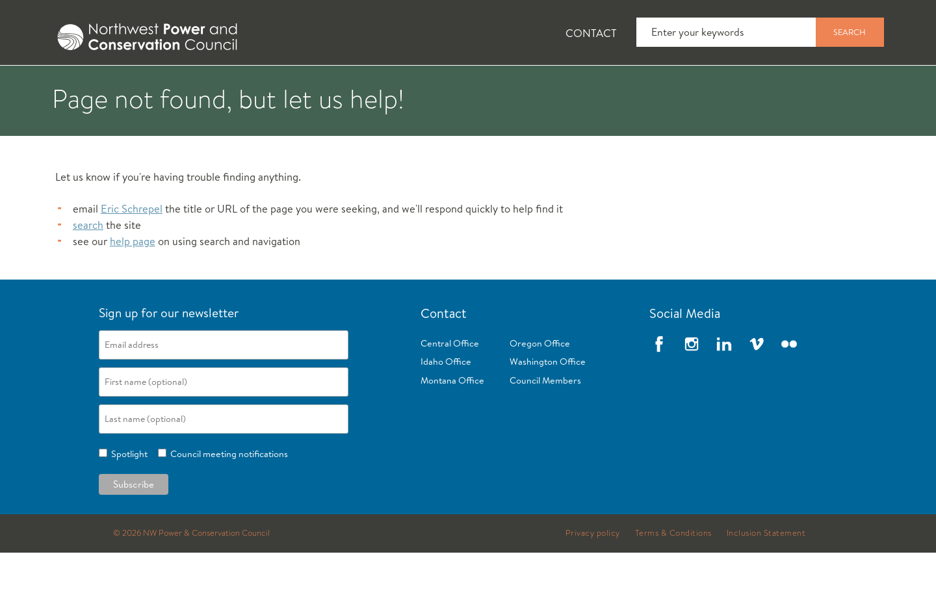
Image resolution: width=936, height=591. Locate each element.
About (89, 85)
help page (132, 279)
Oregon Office (540, 380)
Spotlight (127, 491)
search (88, 263)
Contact (591, 32)
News (164, 85)
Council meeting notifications (227, 491)
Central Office (450, 380)
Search (849, 32)
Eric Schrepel (131, 246)
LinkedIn (724, 381)
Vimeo (756, 381)
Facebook (659, 381)
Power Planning (403, 85)
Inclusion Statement (766, 571)
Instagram (691, 381)
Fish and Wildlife (270, 85)
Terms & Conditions (673, 571)
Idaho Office (446, 399)
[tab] (78, 84)
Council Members (545, 418)
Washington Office (548, 399)
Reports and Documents (650, 85)
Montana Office (452, 418)
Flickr (789, 381)
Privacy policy (593, 571)
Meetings (516, 85)
